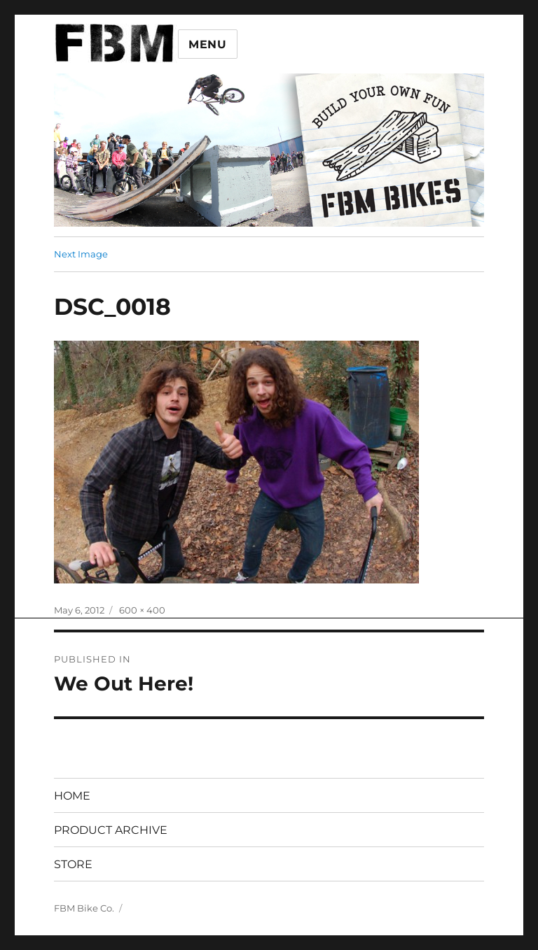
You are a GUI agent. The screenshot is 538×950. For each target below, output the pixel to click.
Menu (207, 44)
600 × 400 (142, 610)
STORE (73, 864)
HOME (72, 795)
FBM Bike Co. (84, 908)
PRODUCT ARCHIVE (110, 830)
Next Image (81, 254)
